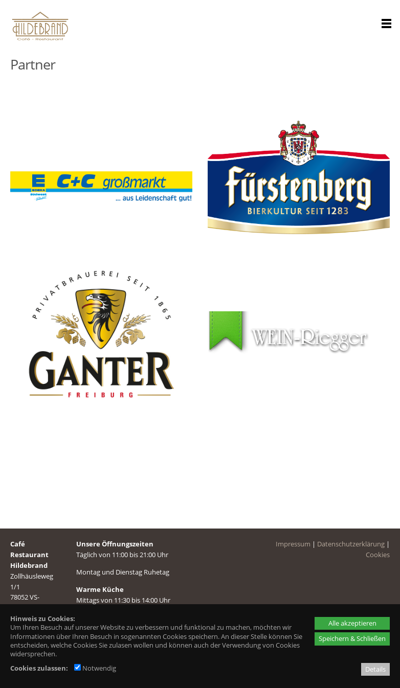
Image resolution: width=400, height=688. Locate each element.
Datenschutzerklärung (351, 541)
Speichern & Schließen (352, 638)
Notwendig (95, 668)
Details (375, 669)
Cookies (378, 552)
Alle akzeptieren (352, 623)
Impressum (293, 541)
